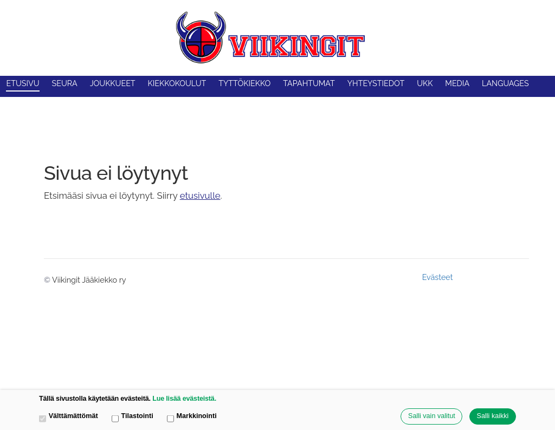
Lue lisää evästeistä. (184, 398)
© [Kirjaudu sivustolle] (48, 280)
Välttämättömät (68, 416)
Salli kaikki (493, 416)
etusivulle (200, 195)
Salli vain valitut (431, 416)
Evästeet (437, 277)
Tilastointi (132, 416)
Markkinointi (192, 416)
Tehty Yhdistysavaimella (493, 277)
